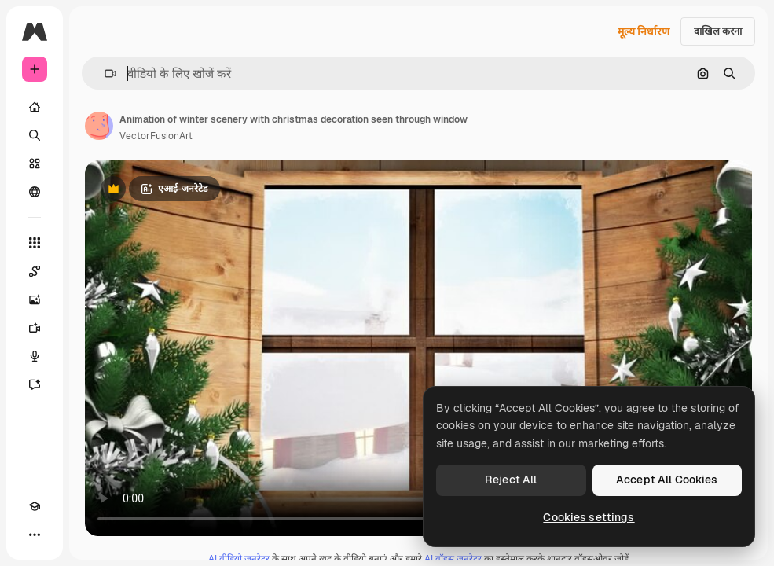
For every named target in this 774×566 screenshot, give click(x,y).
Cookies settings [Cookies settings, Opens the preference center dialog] (588, 517)
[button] (104, 73)
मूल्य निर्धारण (643, 31)
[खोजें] (34, 135)
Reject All (511, 479)
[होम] (34, 106)
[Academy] (34, 506)
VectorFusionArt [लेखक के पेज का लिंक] (156, 136)
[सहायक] (34, 384)
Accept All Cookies (667, 479)
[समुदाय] (34, 191)
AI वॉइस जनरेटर (453, 559)
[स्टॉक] (34, 163)
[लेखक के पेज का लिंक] (99, 126)
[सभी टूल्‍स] (34, 242)
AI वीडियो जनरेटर (239, 559)
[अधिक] (34, 534)
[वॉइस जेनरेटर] (34, 356)
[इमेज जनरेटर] (34, 299)
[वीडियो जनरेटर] (34, 327)
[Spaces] (34, 271)
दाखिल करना (718, 31)
